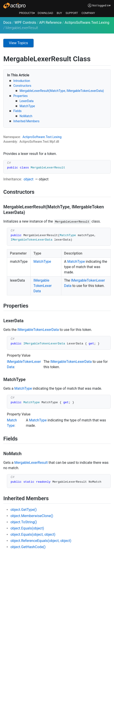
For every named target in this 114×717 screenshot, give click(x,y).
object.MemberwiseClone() (31, 516)
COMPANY (88, 13)
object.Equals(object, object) (32, 534)
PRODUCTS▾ (27, 13)
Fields (17, 111)
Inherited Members (26, 121)
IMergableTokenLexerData (43, 285)
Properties (20, 96)
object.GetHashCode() (28, 547)
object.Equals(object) (27, 528)
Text (49, 137)
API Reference (50, 22)
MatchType (27, 106)
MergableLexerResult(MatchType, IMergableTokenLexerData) (62, 91)
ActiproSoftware (33, 137)
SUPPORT (72, 13)
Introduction (21, 81)
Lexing (57, 137)
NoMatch (26, 116)
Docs (7, 22)
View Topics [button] (18, 43)
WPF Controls (25, 22)
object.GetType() (23, 510)
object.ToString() (23, 522)
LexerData (27, 101)
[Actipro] (14, 5)
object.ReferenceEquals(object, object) (40, 541)
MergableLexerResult (31, 462)
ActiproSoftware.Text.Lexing (87, 22)
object (28, 179)
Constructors (22, 85)
